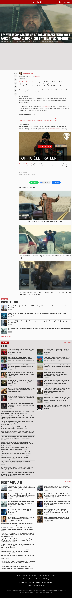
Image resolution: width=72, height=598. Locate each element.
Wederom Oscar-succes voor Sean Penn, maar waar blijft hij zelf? (38, 120)
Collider (25, 172)
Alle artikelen (67, 342)
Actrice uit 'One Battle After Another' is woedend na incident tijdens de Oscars (42, 118)
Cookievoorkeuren (47, 582)
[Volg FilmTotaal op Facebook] (56, 182)
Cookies (37, 582)
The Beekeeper (45, 106)
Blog (47, 579)
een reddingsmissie (55, 129)
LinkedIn (39, 586)
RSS (44, 586)
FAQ (43, 579)
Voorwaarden (29, 582)
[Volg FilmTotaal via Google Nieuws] (45, 182)
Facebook (30, 586)
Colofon (38, 579)
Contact (25, 579)
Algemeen (37, 76)
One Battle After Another (27, 82)
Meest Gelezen (6, 336)
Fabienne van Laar (28, 73)
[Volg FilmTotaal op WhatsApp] (34, 182)
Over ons (32, 579)
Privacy (21, 582)
